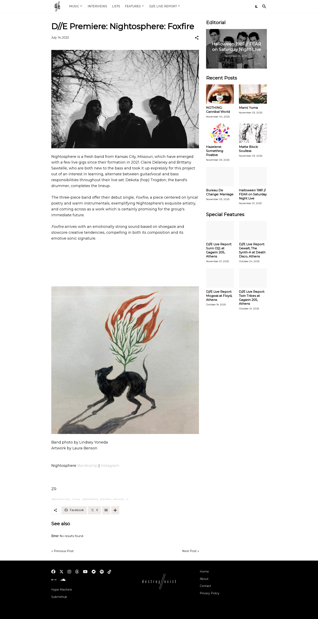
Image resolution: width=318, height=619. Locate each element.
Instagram (110, 465)
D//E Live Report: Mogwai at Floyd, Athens (219, 296)
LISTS (116, 6)
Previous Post (64, 551)
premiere (105, 499)
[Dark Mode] (256, 6)
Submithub (59, 597)
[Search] (263, 6)
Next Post (189, 551)
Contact (205, 586)
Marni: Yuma (248, 108)
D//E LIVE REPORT (163, 6)
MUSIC (74, 6)
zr (127, 499)
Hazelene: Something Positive (214, 151)
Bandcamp (87, 465)
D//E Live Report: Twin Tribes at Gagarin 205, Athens (252, 298)
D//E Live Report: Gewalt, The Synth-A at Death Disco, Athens (252, 250)
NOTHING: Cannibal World (218, 110)
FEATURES (133, 6)
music (75, 499)
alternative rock (60, 499)
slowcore (118, 499)
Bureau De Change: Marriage (219, 192)
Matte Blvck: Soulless (248, 149)
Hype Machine (61, 589)
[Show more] (115, 510)
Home (204, 571)
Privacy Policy (209, 593)
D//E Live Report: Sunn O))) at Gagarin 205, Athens (219, 250)
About (204, 579)
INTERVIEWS (97, 6)
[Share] (196, 37)
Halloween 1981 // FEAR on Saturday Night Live (253, 194)
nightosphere (90, 499)
